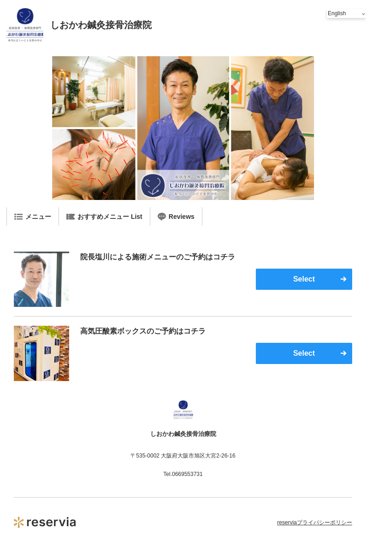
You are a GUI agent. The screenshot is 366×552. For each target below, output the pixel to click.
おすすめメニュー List (104, 216)
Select (304, 279)
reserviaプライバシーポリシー (314, 522)
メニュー (32, 216)
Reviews (176, 216)
